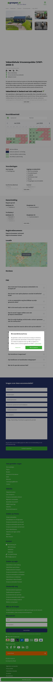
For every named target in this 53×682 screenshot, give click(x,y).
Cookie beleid (37, 343)
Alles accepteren (34, 347)
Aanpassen (18, 347)
